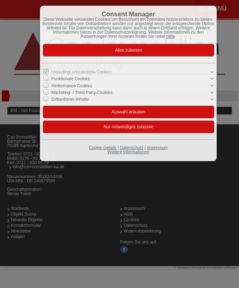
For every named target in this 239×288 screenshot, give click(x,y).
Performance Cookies (72, 85)
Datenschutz (132, 147)
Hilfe (170, 36)
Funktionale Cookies (71, 78)
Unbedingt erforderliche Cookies (82, 72)
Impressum (157, 147)
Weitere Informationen (128, 151)
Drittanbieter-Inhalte (70, 99)
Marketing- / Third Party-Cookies (82, 92)
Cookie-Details (102, 147)
